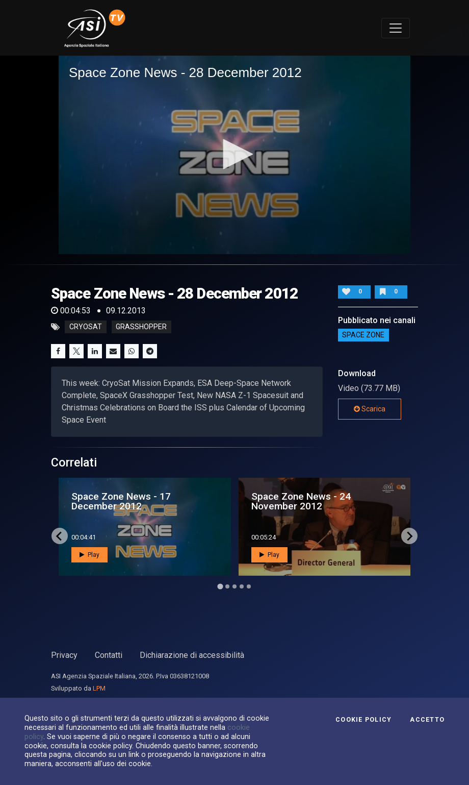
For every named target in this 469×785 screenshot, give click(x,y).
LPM (99, 688)
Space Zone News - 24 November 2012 (301, 501)
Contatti (108, 655)
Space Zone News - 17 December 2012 (121, 501)
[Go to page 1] (220, 587)
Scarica (369, 409)
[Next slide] (409, 536)
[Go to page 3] (234, 586)
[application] (234, 155)
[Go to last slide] (59, 536)
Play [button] (89, 554)
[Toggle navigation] (395, 28)
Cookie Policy (363, 720)
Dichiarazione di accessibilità (192, 655)
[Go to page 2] (227, 586)
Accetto (427, 720)
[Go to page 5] (249, 586)
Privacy (64, 655)
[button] (234, 154)
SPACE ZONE (363, 335)
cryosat (85, 327)
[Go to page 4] (242, 586)
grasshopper (141, 327)
